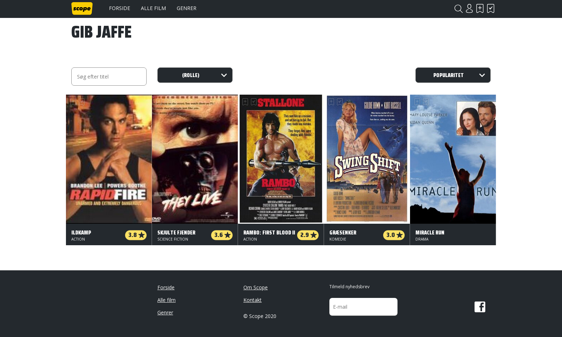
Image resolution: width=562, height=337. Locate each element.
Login (469, 8)
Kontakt (252, 299)
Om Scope (255, 287)
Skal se (480, 8)
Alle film (153, 8)
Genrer (186, 8)
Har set (490, 8)
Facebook (480, 307)
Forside (119, 8)
